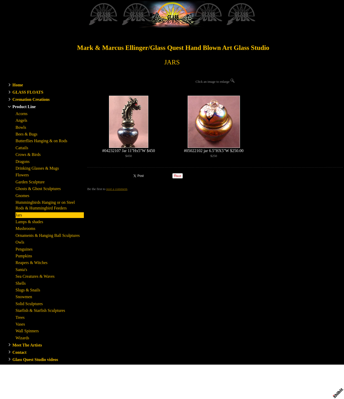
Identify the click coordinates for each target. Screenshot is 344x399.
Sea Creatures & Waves (35, 276)
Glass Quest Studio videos (35, 359)
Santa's (21, 269)
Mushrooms (25, 228)
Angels (21, 120)
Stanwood (210, 381)
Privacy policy (258, 386)
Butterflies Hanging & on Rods (41, 141)
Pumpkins (24, 256)
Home (17, 85)
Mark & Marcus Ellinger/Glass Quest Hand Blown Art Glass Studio (173, 47)
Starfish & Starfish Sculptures (40, 310)
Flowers (22, 175)
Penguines (24, 249)
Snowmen (24, 297)
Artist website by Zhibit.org (180, 386)
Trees (20, 317)
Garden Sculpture (30, 182)
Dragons (23, 161)
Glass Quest (193, 381)
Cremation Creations (31, 99)
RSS (90, 395)
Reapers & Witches (31, 262)
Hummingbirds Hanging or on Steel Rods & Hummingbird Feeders (45, 205)
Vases (20, 324)
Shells (21, 283)
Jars (19, 215)
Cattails (22, 148)
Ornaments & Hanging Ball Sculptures (48, 235)
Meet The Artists (27, 345)
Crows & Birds (28, 154)
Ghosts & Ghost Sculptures (38, 188)
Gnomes (22, 195)
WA (221, 381)
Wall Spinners (27, 331)
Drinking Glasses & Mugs (37, 168)
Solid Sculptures (29, 304)
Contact (19, 352)
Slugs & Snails (28, 290)
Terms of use (237, 386)
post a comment (116, 189)
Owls (20, 242)
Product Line (24, 106)
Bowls (21, 127)
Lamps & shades (29, 222)
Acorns (21, 113)
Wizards (22, 338)
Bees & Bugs (26, 134)
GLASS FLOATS (27, 92)
